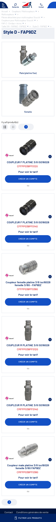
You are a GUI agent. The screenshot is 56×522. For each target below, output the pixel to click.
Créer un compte (28, 179)
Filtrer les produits (28, 517)
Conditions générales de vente (32, 512)
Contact (8, 512)
